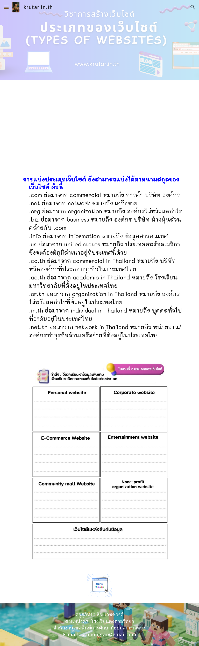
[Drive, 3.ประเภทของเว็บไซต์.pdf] (99, 123)
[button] (6, 7)
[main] (99, 259)
